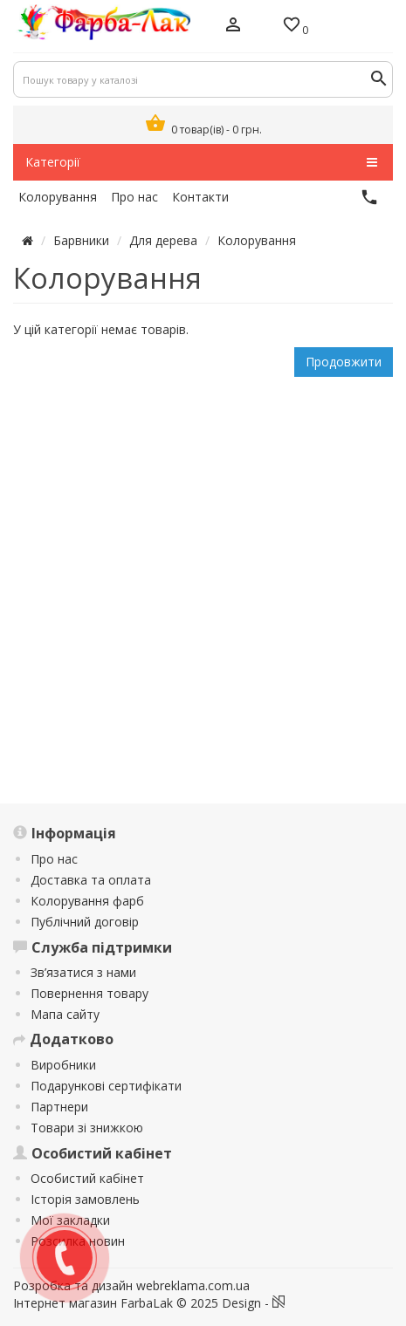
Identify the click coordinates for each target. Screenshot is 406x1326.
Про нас (54, 859)
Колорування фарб (87, 900)
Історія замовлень (85, 1199)
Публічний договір (85, 921)
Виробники (63, 1064)
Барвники (81, 240)
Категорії (201, 162)
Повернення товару (89, 993)
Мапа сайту (65, 1014)
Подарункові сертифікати (106, 1085)
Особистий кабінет (87, 1178)
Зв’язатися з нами (83, 972)
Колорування (256, 240)
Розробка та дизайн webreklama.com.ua (131, 1285)
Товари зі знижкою (87, 1127)
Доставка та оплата (91, 879)
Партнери (59, 1106)
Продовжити (344, 361)
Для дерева (163, 240)
